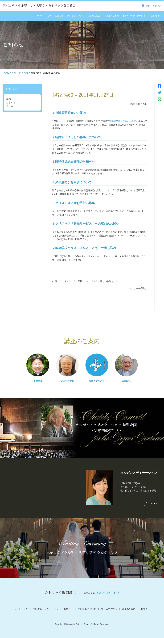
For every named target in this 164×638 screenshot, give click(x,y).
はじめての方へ (95, 16)
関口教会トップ (41, 609)
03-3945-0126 (108, 593)
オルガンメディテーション (134, 16)
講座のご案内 (112, 16)
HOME (40, 16)
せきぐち (10, 102)
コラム (9, 106)
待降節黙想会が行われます (122, 121)
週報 (26, 72)
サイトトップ (21, 609)
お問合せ (155, 16)
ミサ (49, 16)
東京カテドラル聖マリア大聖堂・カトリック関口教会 (39, 5)
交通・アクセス (153, 5)
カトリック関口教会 (60, 593)
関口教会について (75, 16)
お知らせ (59, 16)
